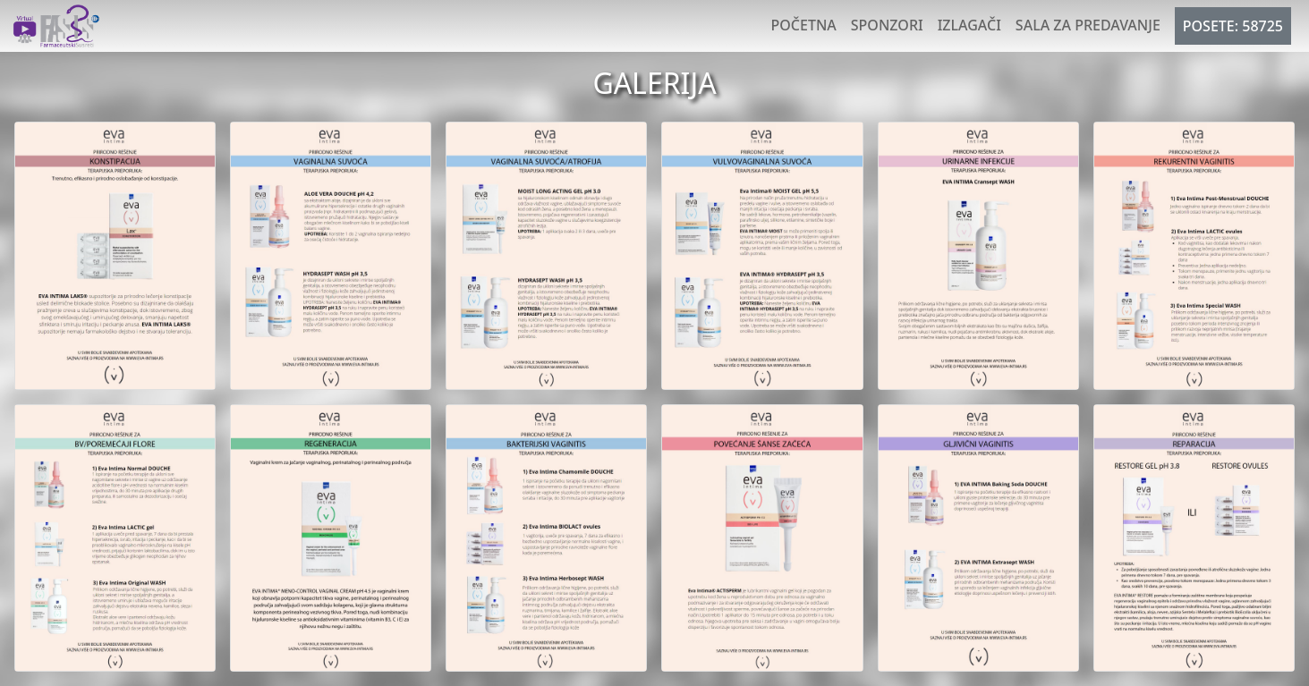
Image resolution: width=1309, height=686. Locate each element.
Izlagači (969, 25)
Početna (804, 25)
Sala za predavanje (1088, 25)
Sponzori (887, 25)
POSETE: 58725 (1233, 26)
